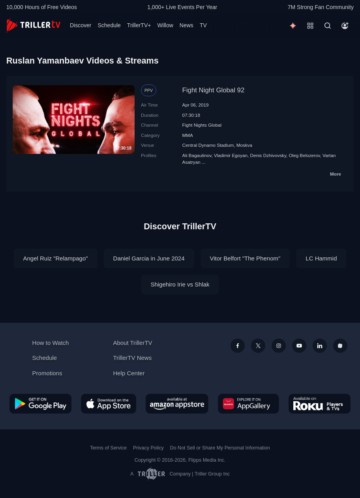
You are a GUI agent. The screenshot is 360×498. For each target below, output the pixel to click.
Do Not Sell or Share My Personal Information (220, 448)
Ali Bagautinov (197, 155)
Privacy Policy (148, 448)
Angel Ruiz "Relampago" (55, 258)
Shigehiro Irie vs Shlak (179, 284)
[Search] (327, 25)
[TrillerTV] (33, 25)
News (186, 25)
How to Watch (50, 342)
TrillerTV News (132, 357)
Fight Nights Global (201, 124)
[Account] (345, 25)
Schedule (109, 25)
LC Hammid (321, 258)
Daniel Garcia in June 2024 (149, 258)
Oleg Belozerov (304, 155)
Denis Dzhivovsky (268, 155)
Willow (165, 25)
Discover (80, 25)
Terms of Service (108, 448)
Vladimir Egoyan (231, 155)
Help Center (128, 373)
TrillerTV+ (139, 25)
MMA (187, 135)
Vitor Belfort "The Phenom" (245, 258)
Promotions (47, 373)
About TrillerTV (132, 342)
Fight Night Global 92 (213, 90)
